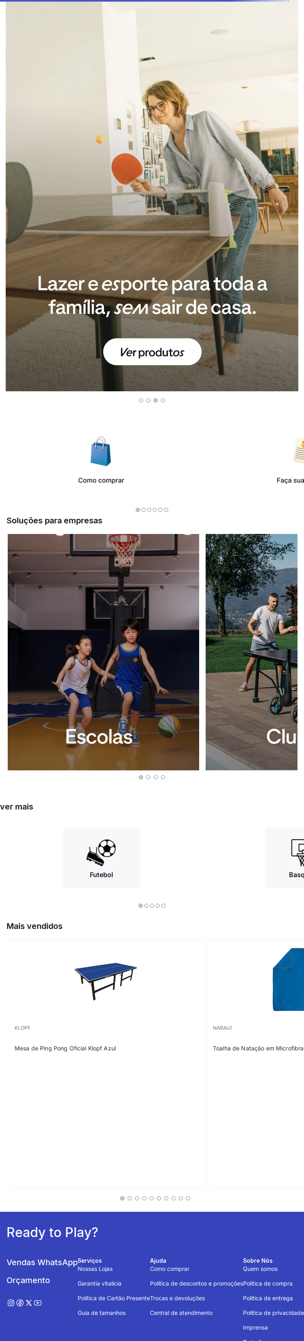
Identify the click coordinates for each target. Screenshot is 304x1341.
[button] (141, 400)
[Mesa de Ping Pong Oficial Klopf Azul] (106, 1063)
